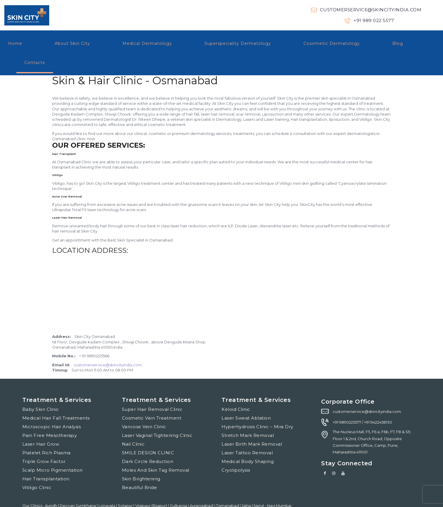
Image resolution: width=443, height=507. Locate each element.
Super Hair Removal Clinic (152, 390)
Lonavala (107, 486)
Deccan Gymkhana (78, 486)
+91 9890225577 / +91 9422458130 (362, 403)
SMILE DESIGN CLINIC (148, 433)
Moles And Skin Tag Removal (155, 451)
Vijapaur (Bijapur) (151, 486)
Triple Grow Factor (44, 442)
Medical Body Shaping (248, 442)
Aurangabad (202, 486)
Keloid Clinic (236, 390)
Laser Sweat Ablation (246, 399)
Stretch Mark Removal (248, 416)
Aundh (51, 486)
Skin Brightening (141, 459)
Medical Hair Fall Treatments (56, 399)
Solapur (125, 486)
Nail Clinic (133, 425)
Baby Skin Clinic (40, 390)
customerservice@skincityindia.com (108, 345)
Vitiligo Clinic (37, 468)
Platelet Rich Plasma (46, 433)
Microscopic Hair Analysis (51, 407)
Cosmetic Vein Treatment (152, 399)
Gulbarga (179, 486)
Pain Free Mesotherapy (49, 416)
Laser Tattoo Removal (247, 433)
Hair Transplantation (45, 459)
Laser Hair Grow (40, 425)
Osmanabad (227, 486)
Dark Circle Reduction (147, 442)
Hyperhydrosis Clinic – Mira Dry (257, 407)
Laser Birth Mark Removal (252, 425)
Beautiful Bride (139, 468)
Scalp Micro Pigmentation (52, 451)
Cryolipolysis (236, 451)
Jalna (246, 486)
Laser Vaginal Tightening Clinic (157, 416)
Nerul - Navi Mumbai (272, 486)
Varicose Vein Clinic (144, 407)
